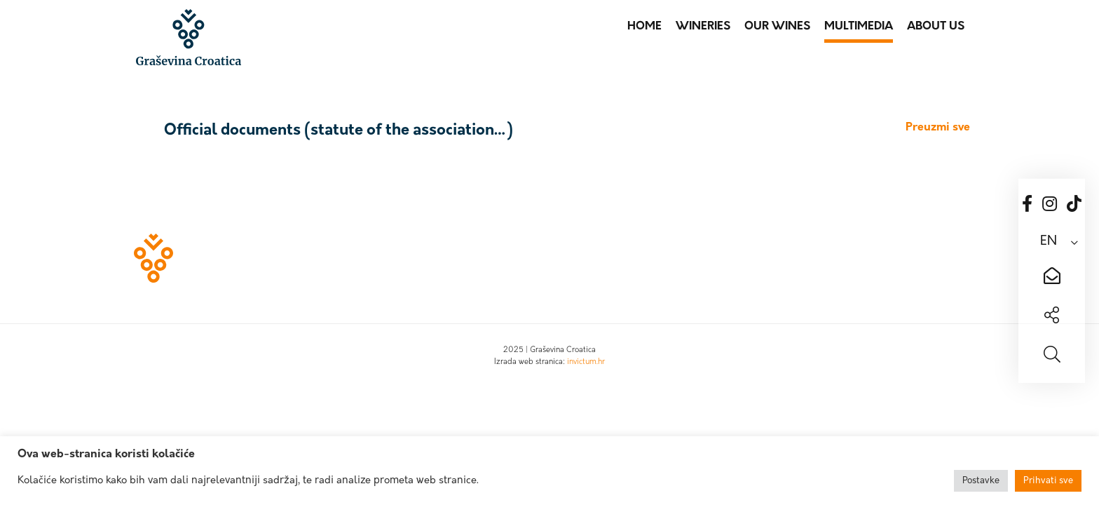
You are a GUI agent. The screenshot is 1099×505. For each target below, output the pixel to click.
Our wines (777, 26)
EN (1048, 241)
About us (935, 26)
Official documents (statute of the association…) (338, 131)
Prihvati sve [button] (1048, 480)
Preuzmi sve (938, 127)
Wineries (703, 26)
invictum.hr (586, 362)
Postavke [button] (980, 480)
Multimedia (858, 26)
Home (644, 26)
